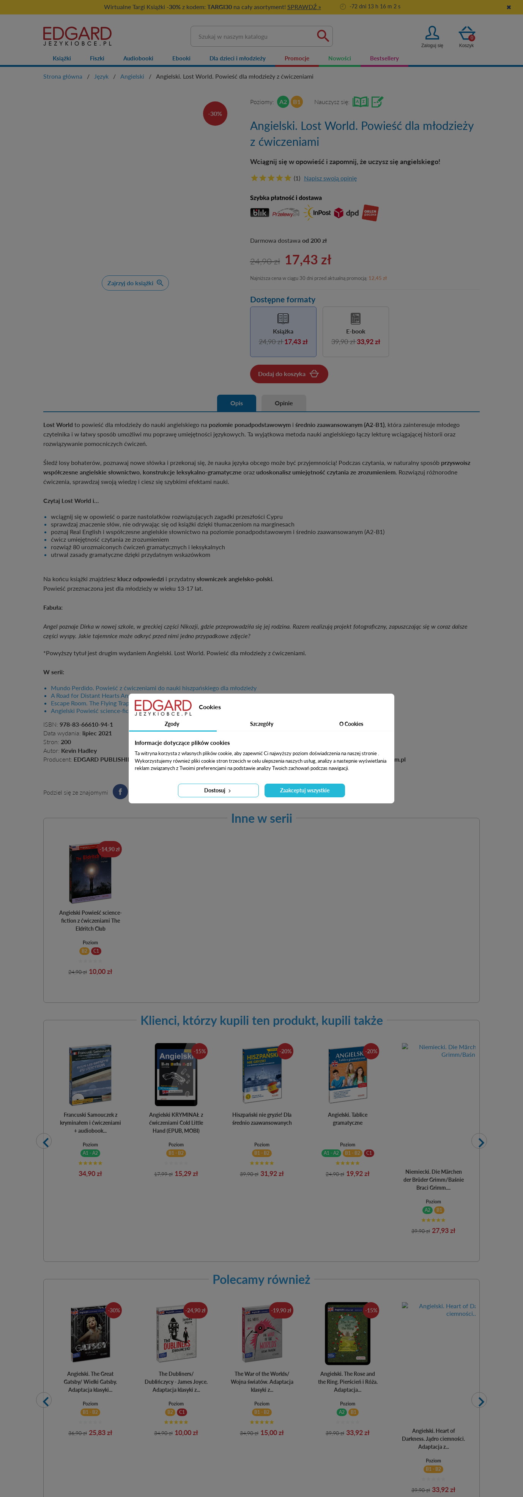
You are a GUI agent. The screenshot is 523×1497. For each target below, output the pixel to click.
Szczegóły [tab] (261, 724)
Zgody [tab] (172, 724)
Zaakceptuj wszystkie (304, 790)
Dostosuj (218, 790)
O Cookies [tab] (351, 724)
